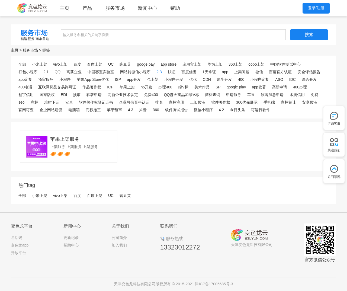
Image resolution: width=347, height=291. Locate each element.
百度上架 (94, 64)
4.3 (130, 110)
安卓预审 (309, 102)
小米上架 (39, 64)
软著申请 (94, 94)
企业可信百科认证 (134, 102)
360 (156, 110)
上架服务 (57, 147)
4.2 (221, 110)
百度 (77, 64)
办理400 (165, 87)
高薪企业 (74, 72)
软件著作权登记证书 (96, 102)
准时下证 (51, 102)
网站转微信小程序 (135, 72)
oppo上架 (256, 64)
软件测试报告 (176, 110)
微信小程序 (203, 110)
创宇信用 (26, 94)
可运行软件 (260, 110)
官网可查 (26, 110)
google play (236, 87)
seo (21, 102)
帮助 (175, 8)
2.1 (46, 72)
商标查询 (212, 94)
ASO (279, 79)
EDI (64, 94)
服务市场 (115, 8)
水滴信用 (297, 94)
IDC (292, 79)
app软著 (259, 87)
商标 (34, 102)
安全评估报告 (309, 72)
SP (218, 87)
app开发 (134, 79)
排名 (159, 102)
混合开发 (309, 79)
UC (111, 64)
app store (168, 64)
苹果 (251, 94)
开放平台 (18, 253)
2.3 (159, 72)
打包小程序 (27, 72)
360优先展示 (247, 102)
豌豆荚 (125, 64)
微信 (259, 72)
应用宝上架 (191, 64)
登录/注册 (316, 8)
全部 (22, 64)
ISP (118, 79)
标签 (46, 50)
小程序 (65, 79)
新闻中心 (147, 8)
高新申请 (279, 87)
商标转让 (288, 102)
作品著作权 (91, 87)
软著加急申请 (272, 94)
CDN (207, 79)
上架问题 (241, 72)
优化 (193, 79)
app (225, 72)
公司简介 (119, 237)
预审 (77, 94)
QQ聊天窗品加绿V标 (181, 94)
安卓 (69, 102)
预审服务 (45, 79)
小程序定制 (259, 79)
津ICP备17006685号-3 (214, 284)
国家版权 (47, 94)
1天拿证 (209, 72)
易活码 (16, 237)
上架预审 (197, 102)
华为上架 (215, 64)
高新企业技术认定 (123, 94)
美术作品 (202, 87)
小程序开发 (173, 79)
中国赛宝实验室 (101, 72)
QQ (57, 72)
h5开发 (147, 87)
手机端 (269, 102)
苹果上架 (127, 87)
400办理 (300, 87)
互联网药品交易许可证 (57, 87)
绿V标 (183, 87)
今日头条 (237, 110)
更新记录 (71, 237)
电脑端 (74, 110)
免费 (314, 94)
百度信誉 (189, 72)
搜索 (309, 34)
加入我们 (119, 245)
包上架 (152, 79)
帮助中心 (71, 245)
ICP (110, 87)
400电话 (25, 87)
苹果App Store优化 (93, 79)
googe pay (146, 64)
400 (241, 79)
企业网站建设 (51, 110)
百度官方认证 (280, 72)
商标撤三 (93, 110)
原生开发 (224, 79)
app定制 (25, 79)
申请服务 (233, 94)
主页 (64, 8)
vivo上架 (60, 64)
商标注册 (176, 102)
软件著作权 (220, 102)
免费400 (151, 94)
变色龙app (19, 245)
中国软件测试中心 (285, 64)
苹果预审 (114, 110)
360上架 (235, 64)
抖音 (143, 110)
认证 (171, 72)
